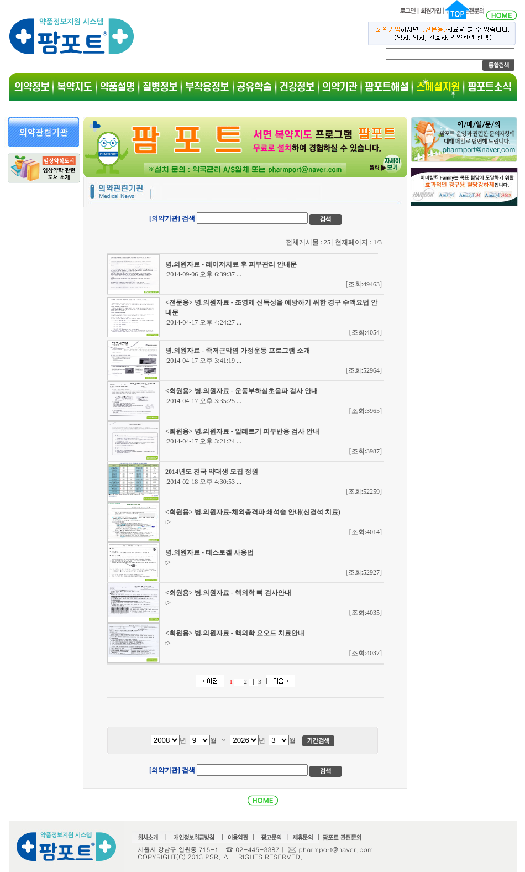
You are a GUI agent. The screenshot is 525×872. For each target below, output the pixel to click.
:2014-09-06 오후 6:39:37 (203, 274)
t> (168, 522)
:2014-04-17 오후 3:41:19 (203, 360)
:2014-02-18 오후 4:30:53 (203, 481)
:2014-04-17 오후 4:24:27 (203, 322)
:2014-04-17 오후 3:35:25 (203, 401)
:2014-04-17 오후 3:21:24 (203, 441)
